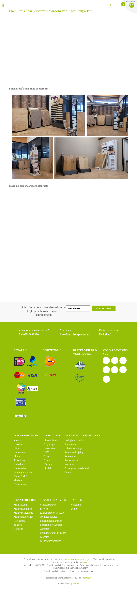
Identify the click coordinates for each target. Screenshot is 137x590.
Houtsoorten (20, 484)
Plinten (17, 456)
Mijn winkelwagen (23, 516)
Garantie (44, 528)
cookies (86, 562)
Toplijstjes (49, 444)
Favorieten (50, 448)
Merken (18, 480)
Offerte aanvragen (73, 448)
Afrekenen (19, 520)
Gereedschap (20, 468)
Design (48, 464)
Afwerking (19, 460)
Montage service (48, 516)
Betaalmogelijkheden (51, 520)
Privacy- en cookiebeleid (77, 468)
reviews (88, 577)
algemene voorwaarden (71, 559)
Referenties (70, 456)
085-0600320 (31, 334)
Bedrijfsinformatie (74, 440)
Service (44, 508)
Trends (47, 460)
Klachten (44, 536)
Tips (46, 456)
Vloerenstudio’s (48, 504)
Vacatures (69, 464)
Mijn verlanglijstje (23, 512)
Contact (68, 472)
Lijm (16, 448)
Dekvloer (18, 444)
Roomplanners (52, 440)
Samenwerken (71, 460)
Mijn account (20, 504)
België (74, 508)
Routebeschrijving (73, 452)
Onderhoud (19, 464)
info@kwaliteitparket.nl (74, 334)
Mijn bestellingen (23, 508)
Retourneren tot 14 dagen (53, 532)
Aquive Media (74, 584)
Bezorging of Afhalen (51, 524)
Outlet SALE (20, 476)
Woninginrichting (23, 472)
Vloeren (18, 440)
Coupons (18, 528)
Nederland (76, 504)
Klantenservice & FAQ (52, 512)
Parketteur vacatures (50, 540)
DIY (46, 452)
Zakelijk (18, 524)
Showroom (70, 444)
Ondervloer (20, 452)
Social (47, 468)
